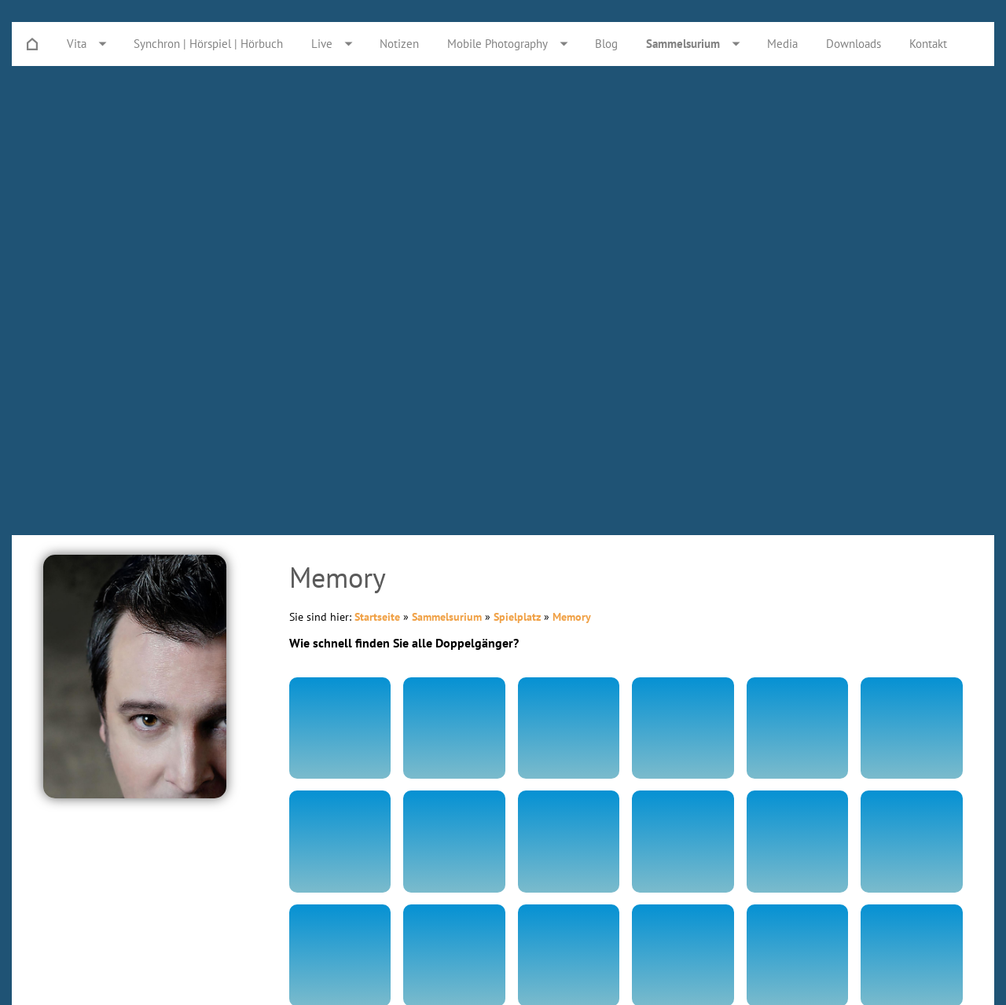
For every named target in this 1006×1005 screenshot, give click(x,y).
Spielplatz (517, 617)
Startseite (377, 617)
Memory (572, 617)
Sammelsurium (447, 617)
